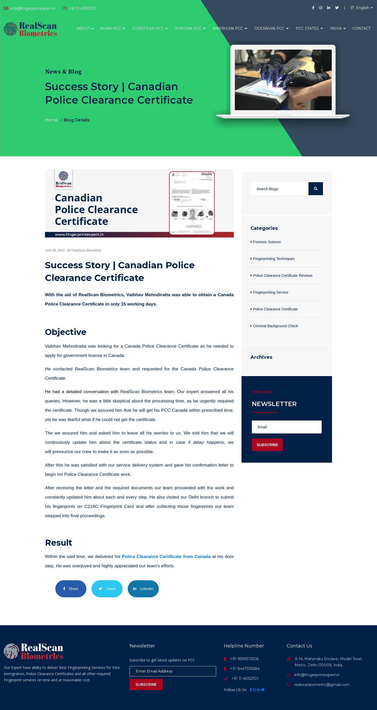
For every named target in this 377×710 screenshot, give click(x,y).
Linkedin (143, 589)
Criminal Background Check (275, 326)
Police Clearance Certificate (275, 309)
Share (70, 589)
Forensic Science (267, 242)
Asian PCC (112, 28)
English (360, 7)
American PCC (230, 28)
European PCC (150, 28)
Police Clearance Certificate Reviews (283, 275)
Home (51, 120)
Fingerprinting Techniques (274, 259)
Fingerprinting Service (270, 292)
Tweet (107, 589)
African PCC (190, 28)
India (338, 28)
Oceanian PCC (271, 28)
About (83, 28)
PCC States (309, 28)
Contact (361, 28)
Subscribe (146, 684)
